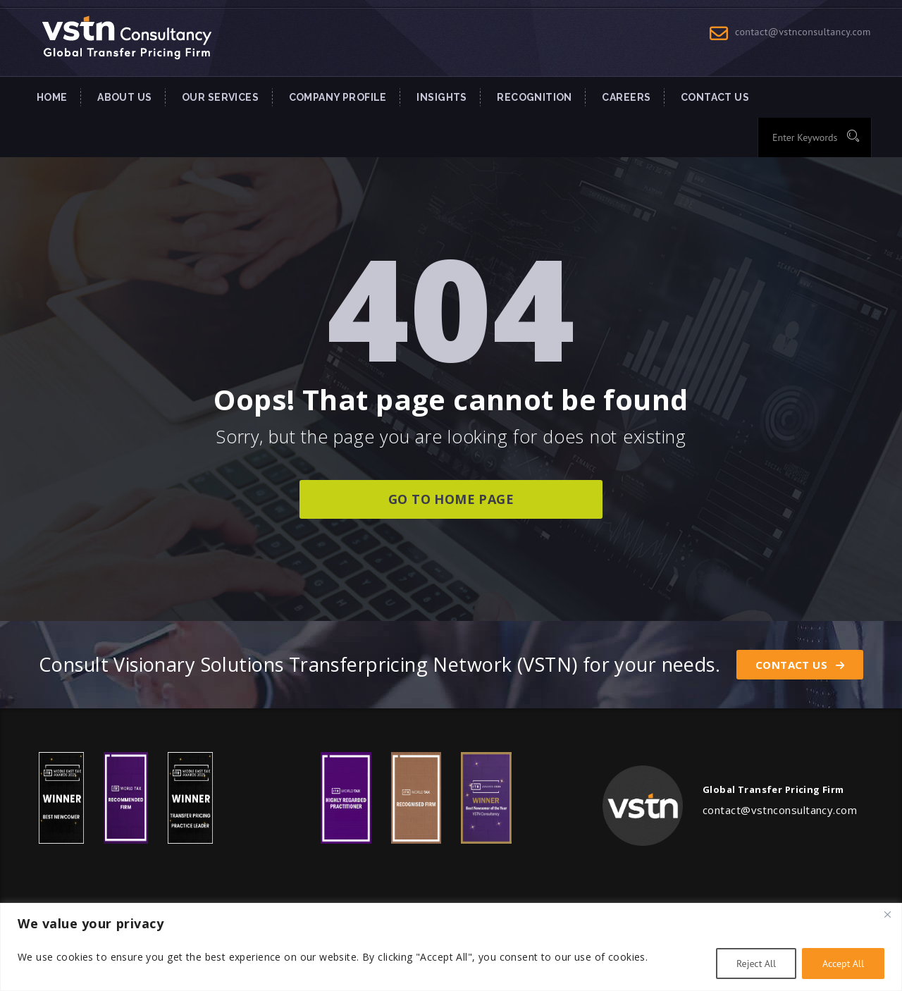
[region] (451, 947)
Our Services (220, 97)
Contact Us (799, 665)
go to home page (451, 499)
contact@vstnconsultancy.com (803, 31)
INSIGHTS (441, 97)
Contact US (715, 97)
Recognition (534, 97)
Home (52, 97)
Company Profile (338, 97)
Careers (626, 97)
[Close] (887, 914)
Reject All (756, 963)
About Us (124, 97)
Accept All (843, 963)
